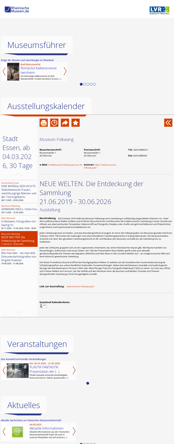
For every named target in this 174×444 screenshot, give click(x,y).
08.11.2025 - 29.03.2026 (19, 191)
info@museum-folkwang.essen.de (65, 164)
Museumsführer (36, 44)
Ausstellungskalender (46, 106)
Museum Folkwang (57, 139)
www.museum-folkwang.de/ (80, 286)
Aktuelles (23, 405)
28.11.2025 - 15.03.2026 (19, 209)
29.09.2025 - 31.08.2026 (19, 256)
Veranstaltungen (37, 343)
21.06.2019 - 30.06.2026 (19, 238)
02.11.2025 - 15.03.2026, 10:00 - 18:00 (19, 223)
